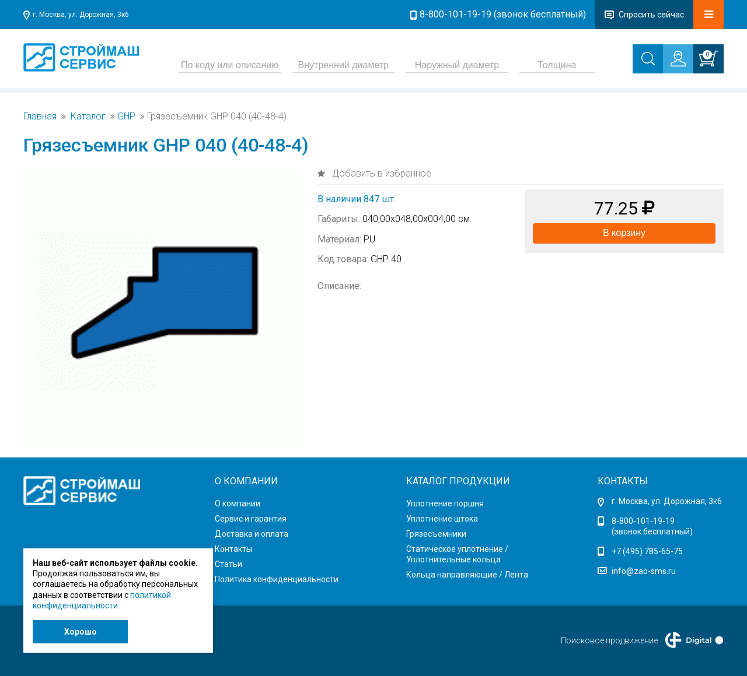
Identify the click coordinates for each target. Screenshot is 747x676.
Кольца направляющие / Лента (467, 574)
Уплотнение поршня (445, 503)
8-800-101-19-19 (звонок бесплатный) (503, 14)
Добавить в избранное (380, 173)
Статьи (228, 564)
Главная (40, 116)
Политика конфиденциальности (276, 579)
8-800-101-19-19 (643, 521)
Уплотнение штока (442, 518)
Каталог (88, 116)
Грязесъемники (436, 533)
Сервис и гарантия (251, 518)
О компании (237, 503)
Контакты (233, 549)
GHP (126, 116)
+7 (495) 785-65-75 (647, 551)
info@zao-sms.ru (644, 571)
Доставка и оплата (251, 533)
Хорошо (80, 631)
